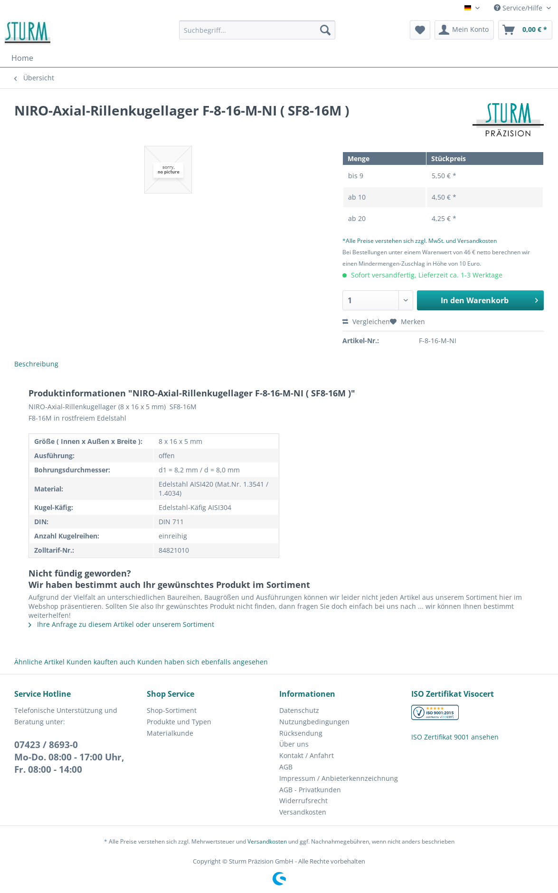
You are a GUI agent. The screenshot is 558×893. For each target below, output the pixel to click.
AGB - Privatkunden (310, 789)
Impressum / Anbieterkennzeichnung (338, 778)
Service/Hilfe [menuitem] (519, 7)
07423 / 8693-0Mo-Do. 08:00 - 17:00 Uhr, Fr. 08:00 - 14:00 (69, 757)
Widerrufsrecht (303, 800)
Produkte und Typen (179, 721)
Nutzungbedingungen (314, 721)
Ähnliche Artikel (39, 661)
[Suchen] (325, 29)
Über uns (294, 744)
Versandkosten (302, 811)
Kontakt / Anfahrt (306, 755)
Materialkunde (170, 733)
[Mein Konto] (464, 29)
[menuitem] (257, 34)
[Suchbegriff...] (257, 29)
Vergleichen (366, 321)
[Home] (22, 58)
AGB (286, 766)
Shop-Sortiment (172, 710)
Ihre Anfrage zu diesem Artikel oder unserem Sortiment (121, 624)
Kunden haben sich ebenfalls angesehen (202, 661)
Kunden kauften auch (100, 661)
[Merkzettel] (420, 29)
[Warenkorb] (525, 29)
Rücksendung (300, 733)
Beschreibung (36, 363)
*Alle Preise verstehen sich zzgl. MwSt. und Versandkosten (419, 241)
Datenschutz (299, 710)
